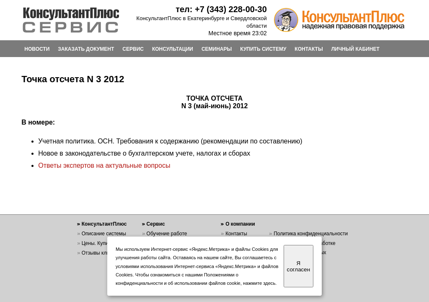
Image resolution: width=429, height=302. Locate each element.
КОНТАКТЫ (309, 49)
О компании (240, 224)
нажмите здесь (259, 283)
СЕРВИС (133, 49)
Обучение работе (167, 234)
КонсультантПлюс (104, 224)
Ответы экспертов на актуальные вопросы (104, 165)
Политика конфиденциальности (311, 234)
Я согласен (298, 266)
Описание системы (104, 234)
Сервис (156, 224)
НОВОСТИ (36, 49)
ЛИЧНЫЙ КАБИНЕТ (355, 49)
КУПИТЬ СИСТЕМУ (263, 49)
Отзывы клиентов (102, 253)
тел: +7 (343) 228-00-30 (221, 9)
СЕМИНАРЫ (217, 49)
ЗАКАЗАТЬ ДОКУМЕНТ (86, 49)
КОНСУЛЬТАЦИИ (172, 49)
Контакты (236, 234)
